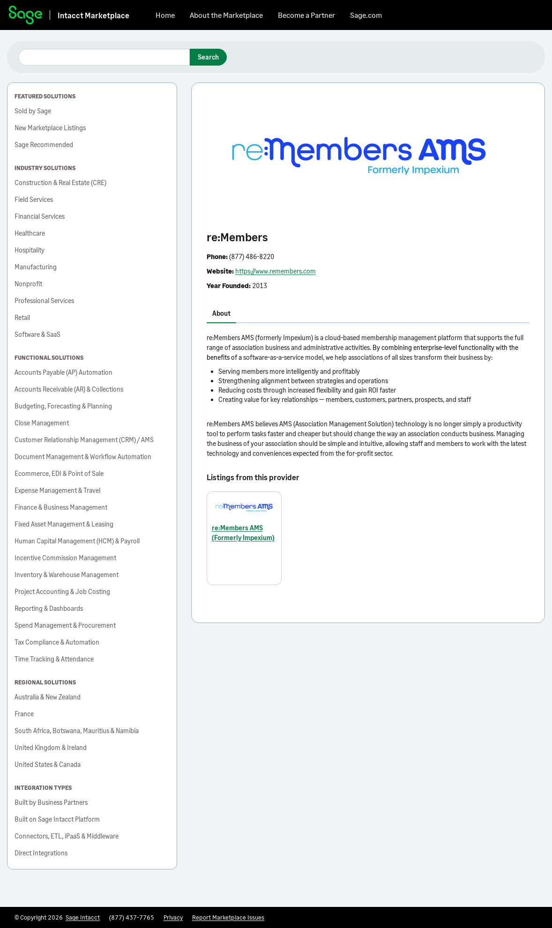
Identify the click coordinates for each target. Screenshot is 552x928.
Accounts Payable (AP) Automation (63, 372)
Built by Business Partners (51, 802)
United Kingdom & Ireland (51, 747)
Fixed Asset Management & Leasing (64, 524)
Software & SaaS (37, 334)
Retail (22, 317)
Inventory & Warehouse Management (67, 575)
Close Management (42, 423)
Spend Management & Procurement (65, 625)
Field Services (34, 199)
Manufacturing (36, 267)
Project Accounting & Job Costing (62, 591)
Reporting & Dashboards (49, 608)
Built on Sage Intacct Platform (57, 819)
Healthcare (30, 233)
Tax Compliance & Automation (57, 642)
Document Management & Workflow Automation (83, 456)
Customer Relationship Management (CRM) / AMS (84, 440)
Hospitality (30, 250)
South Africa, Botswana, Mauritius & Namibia (77, 731)
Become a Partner (306, 14)
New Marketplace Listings (50, 128)
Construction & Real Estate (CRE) (60, 182)
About (221, 313)
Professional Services (44, 300)
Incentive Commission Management (65, 558)
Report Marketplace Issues (228, 917)
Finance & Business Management (61, 507)
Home (165, 14)
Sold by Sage (33, 111)
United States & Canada (48, 764)
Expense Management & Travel (57, 490)
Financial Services (40, 216)
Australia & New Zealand (48, 697)
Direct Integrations (41, 853)
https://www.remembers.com (275, 271)
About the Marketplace (226, 14)
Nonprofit (28, 284)
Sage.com (366, 14)
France (24, 714)
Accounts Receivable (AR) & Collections (69, 389)
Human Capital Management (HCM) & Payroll (77, 541)
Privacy (173, 917)
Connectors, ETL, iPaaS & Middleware (67, 836)
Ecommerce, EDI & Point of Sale (59, 473)
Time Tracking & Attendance (54, 659)
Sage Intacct (83, 917)
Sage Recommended (44, 144)
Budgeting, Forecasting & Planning (63, 406)
